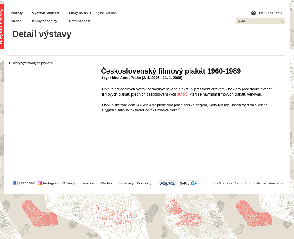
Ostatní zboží (79, 21)
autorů (182, 94)
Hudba (16, 21)
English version (105, 13)
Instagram (51, 183)
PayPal (178, 183)
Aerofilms (276, 183)
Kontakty (144, 183)
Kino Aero (234, 183)
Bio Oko (217, 183)
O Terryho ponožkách (79, 183)
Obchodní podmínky (117, 183)
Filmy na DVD (80, 13)
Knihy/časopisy (44, 21)
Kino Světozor (255, 183)
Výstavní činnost (45, 13)
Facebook (27, 183)
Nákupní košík (270, 13)
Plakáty (17, 13)
